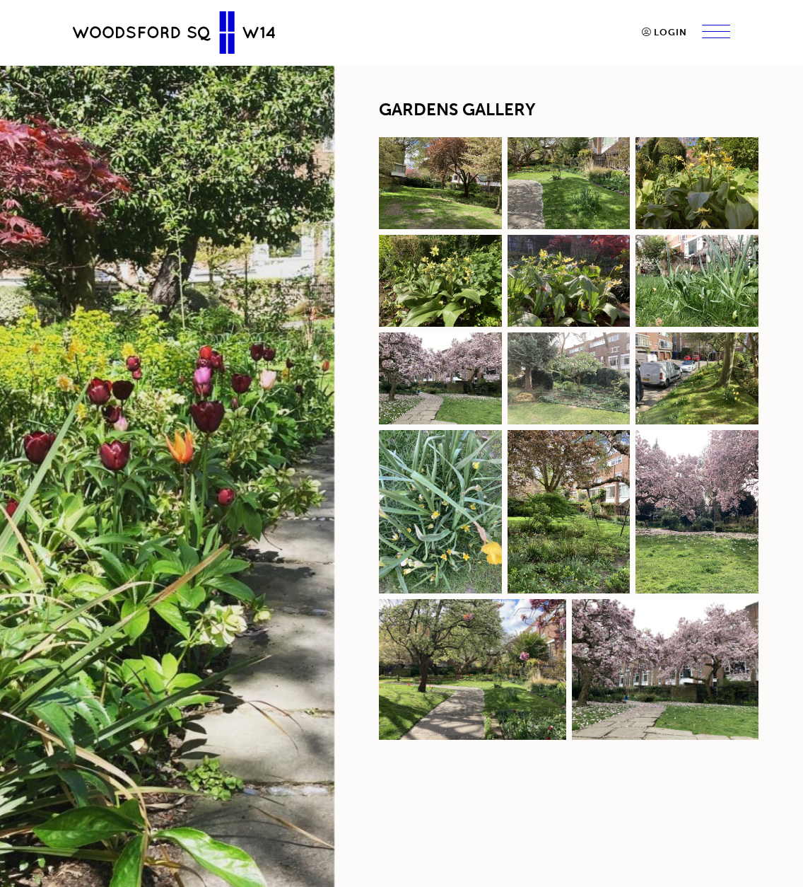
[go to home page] (174, 32)
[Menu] (716, 33)
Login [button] (664, 32)
